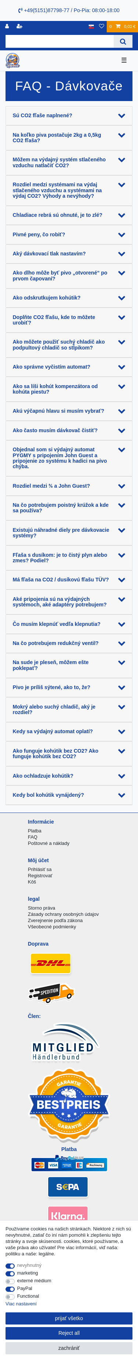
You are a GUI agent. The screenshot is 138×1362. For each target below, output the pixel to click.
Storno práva (41, 908)
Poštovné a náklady (49, 843)
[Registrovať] (8, 26)
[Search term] (60, 41)
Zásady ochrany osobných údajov (63, 914)
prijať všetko (69, 1318)
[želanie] (101, 26)
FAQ (33, 837)
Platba (35, 831)
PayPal (24, 1288)
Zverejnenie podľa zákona (55, 920)
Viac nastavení (21, 1304)
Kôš (32, 882)
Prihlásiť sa (40, 869)
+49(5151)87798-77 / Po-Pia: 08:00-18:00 (68, 10)
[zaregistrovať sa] (20, 26)
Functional (28, 1296)
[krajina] (91, 26)
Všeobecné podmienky (52, 926)
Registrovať (40, 875)
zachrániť (68, 1348)
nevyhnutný (29, 1265)
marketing (27, 1273)
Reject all (69, 1333)
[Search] (123, 41)
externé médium (34, 1280)
